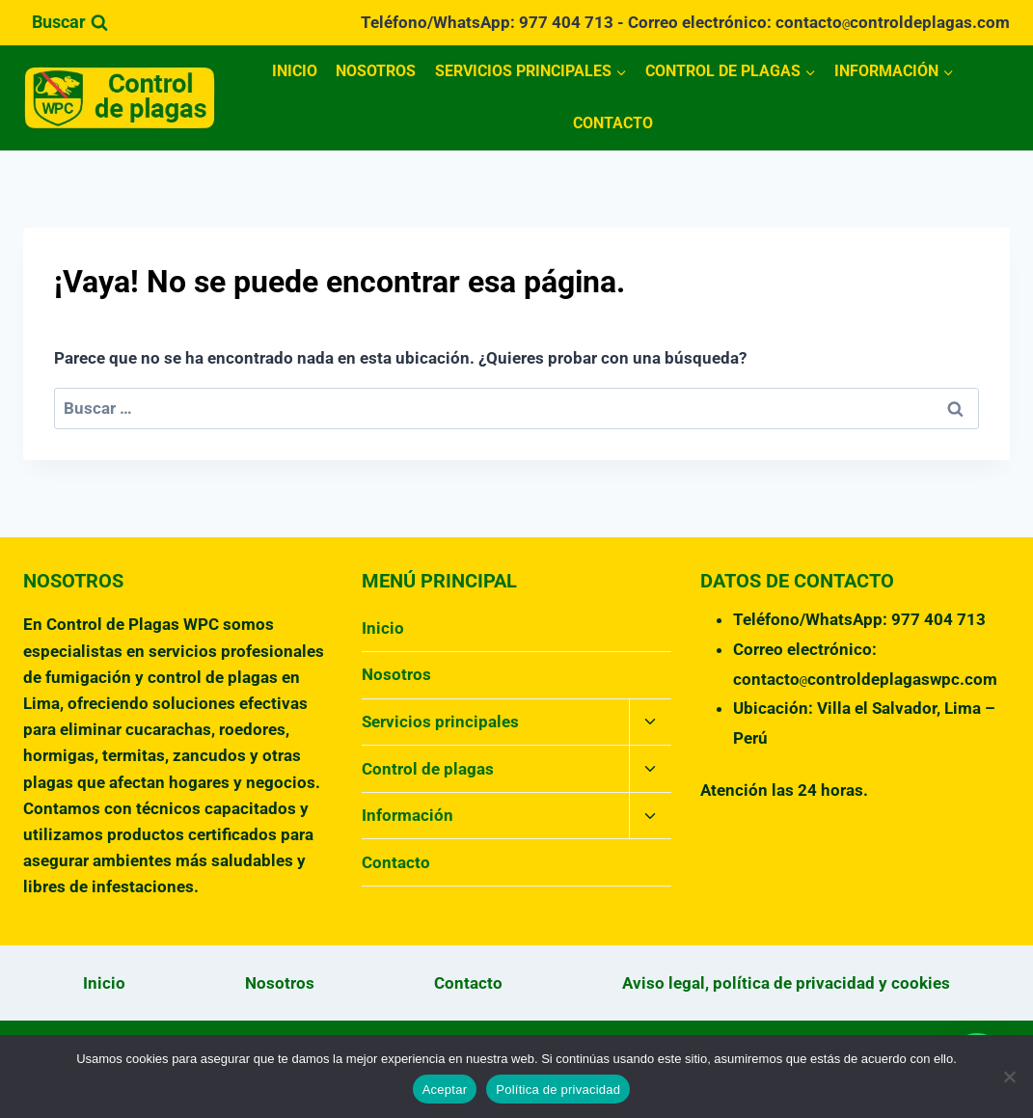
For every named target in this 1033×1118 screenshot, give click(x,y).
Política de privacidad (558, 1089)
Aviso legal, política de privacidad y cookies (786, 983)
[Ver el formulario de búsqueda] (70, 22)
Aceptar (445, 1089)
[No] (1009, 1076)
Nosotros (376, 71)
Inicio (294, 71)
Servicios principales (440, 721)
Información (407, 815)
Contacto (613, 123)
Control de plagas (428, 768)
